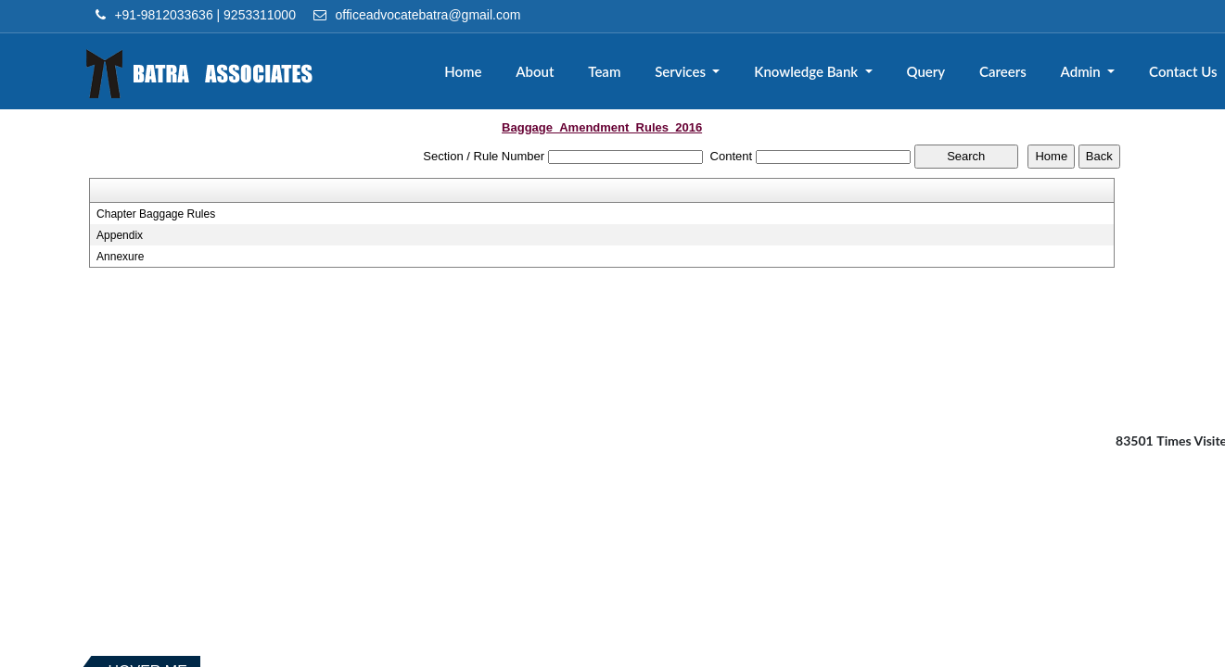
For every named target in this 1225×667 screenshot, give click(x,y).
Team (606, 71)
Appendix (119, 235)
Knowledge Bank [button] (809, 71)
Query (926, 71)
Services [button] (684, 71)
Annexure (120, 256)
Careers (1003, 71)
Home (465, 71)
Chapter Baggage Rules (155, 214)
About (536, 71)
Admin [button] (1082, 71)
